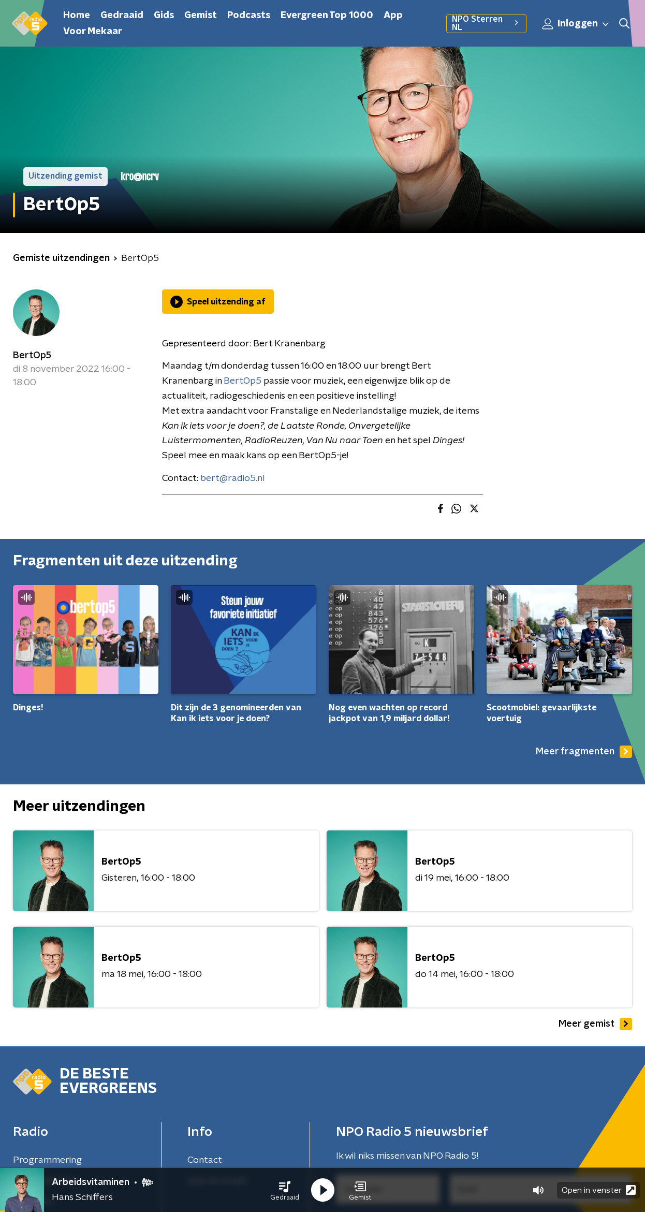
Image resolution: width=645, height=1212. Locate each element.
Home (76, 15)
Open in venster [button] (599, 1190)
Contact (204, 1160)
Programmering (47, 1160)
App (393, 15)
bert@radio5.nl (232, 478)
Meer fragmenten (584, 752)
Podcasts (248, 15)
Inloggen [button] (576, 24)
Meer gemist (595, 1024)
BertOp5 (32, 355)
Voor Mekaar (92, 31)
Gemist (200, 15)
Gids (164, 15)
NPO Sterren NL (486, 23)
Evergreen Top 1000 (327, 15)
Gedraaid (121, 15)
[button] (284, 1190)
